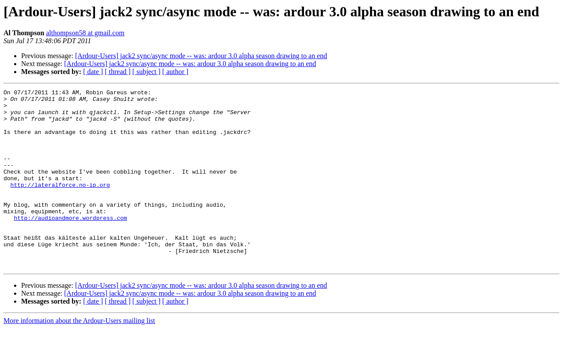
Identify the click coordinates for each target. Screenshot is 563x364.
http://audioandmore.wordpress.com (70, 244)
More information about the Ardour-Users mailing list (79, 356)
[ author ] (175, 71)
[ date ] (93, 71)
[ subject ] (146, 71)
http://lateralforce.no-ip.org (60, 204)
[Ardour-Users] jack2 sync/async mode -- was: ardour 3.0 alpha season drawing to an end (201, 55)
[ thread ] (118, 71)
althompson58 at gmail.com (85, 33)
